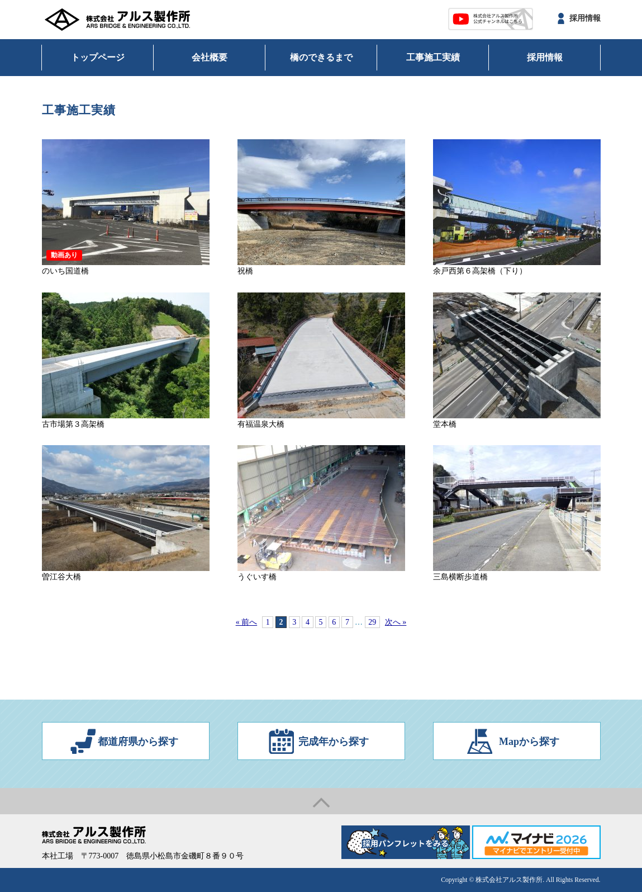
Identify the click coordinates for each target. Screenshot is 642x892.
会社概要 (209, 57)
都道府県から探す (138, 741)
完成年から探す (333, 741)
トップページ (98, 57)
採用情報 (585, 18)
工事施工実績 (433, 57)
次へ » (396, 622)
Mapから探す (529, 741)
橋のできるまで (321, 57)
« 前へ (247, 622)
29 (372, 622)
